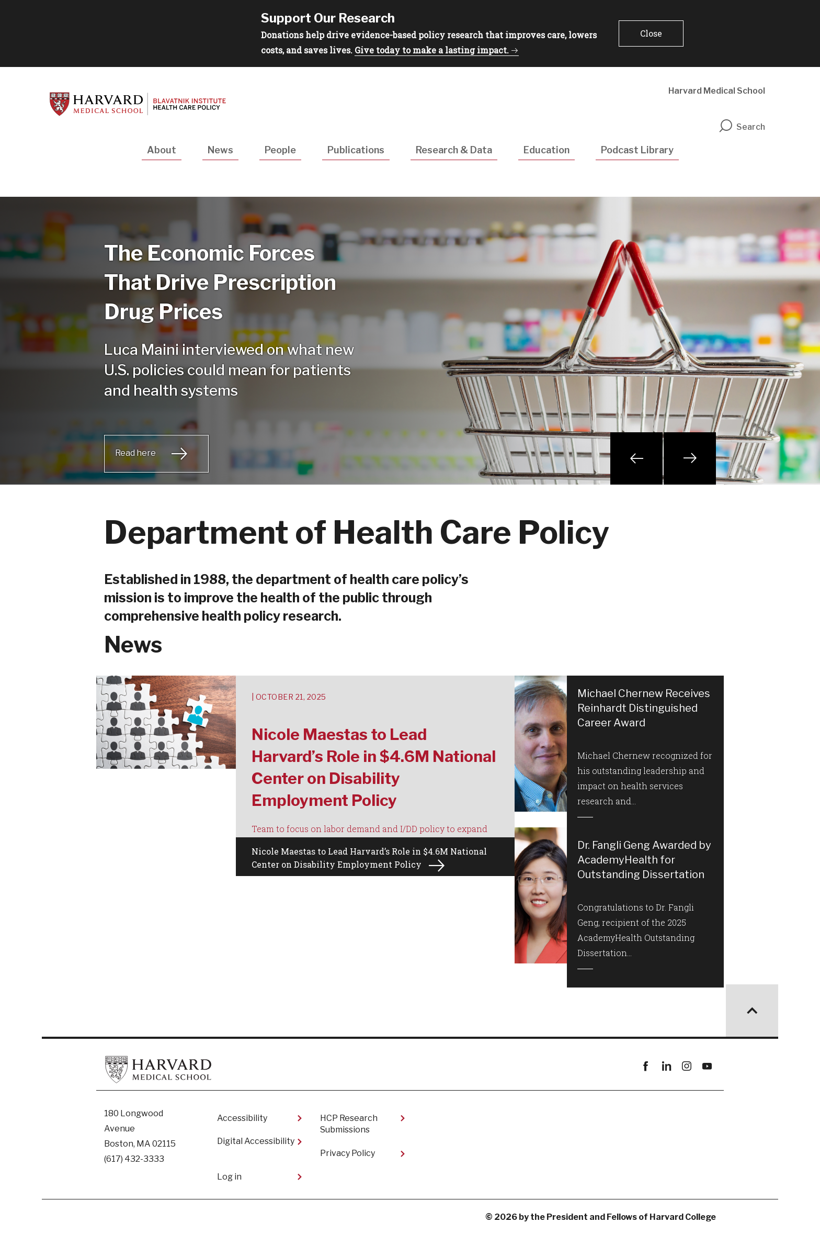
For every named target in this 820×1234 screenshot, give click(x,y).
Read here (135, 453)
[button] (651, 33)
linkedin (666, 1066)
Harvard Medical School (716, 91)
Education (546, 149)
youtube (707, 1066)
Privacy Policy (347, 1153)
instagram (686, 1066)
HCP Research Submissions (349, 1124)
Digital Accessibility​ (255, 1141)
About (161, 149)
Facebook (645, 1066)
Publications (355, 149)
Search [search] (741, 127)
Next (690, 458)
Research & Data (454, 149)
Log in (229, 1177)
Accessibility (242, 1118)
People (280, 149)
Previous (636, 458)
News (220, 149)
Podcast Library (637, 149)
